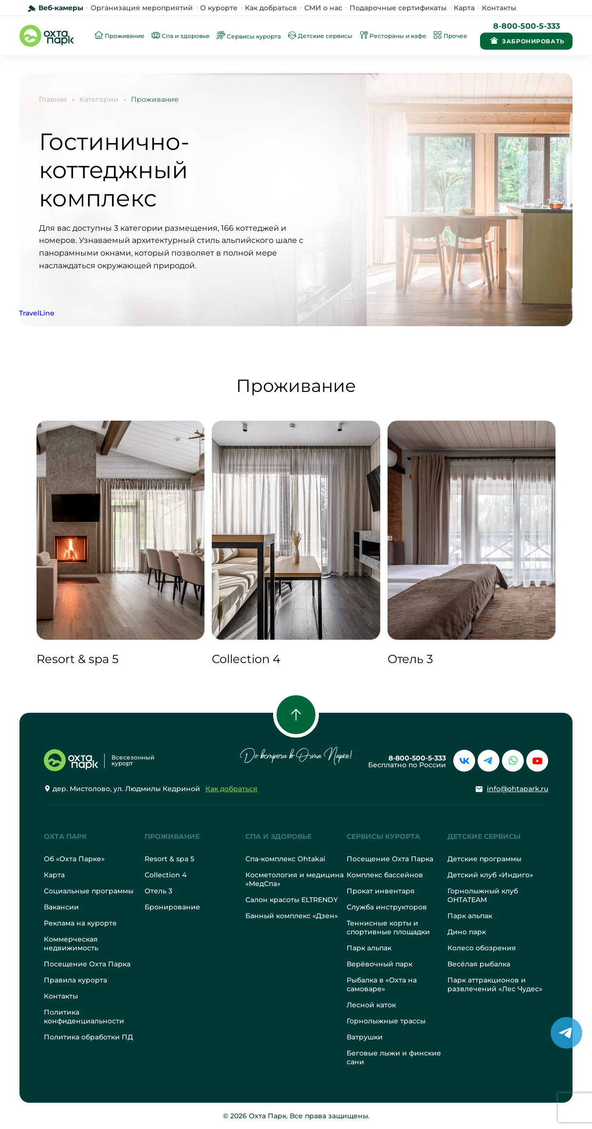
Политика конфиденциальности (84, 1016)
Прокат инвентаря (381, 891)
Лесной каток (371, 1004)
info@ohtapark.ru (517, 788)
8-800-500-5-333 (526, 26)
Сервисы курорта (383, 836)
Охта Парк (65, 836)
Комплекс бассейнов (385, 874)
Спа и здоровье (278, 836)
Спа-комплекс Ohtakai (285, 858)
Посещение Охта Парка (87, 964)
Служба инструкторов (387, 907)
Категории (98, 99)
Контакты (499, 7)
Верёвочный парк (379, 964)
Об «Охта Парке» (74, 858)
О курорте (219, 7)
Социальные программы (88, 891)
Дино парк (466, 931)
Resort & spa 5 (169, 858)
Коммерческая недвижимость (71, 943)
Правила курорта (75, 980)
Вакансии (61, 907)
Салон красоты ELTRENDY (291, 899)
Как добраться (271, 7)
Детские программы (484, 858)
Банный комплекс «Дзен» (291, 915)
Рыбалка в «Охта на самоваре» (382, 984)
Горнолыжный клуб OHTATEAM (482, 895)
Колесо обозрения (481, 948)
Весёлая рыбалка (478, 964)
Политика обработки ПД (88, 1037)
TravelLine (37, 313)
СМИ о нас (323, 7)
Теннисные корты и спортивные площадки (388, 927)
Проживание (155, 99)
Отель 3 (158, 891)
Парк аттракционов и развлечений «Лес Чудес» (494, 984)
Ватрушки (365, 1037)
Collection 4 (165, 874)
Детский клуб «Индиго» (490, 874)
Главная (53, 99)
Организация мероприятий (142, 7)
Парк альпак (369, 948)
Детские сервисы (483, 836)
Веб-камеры (60, 7)
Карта (464, 7)
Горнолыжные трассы (386, 1021)
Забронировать (526, 40)
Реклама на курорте (80, 923)
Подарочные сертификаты (398, 7)
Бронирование (172, 907)
